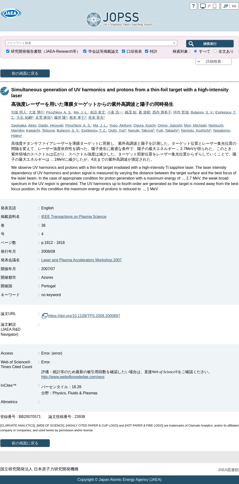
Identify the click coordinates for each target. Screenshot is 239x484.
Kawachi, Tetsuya (40, 130)
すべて (204, 51)
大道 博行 (36, 112)
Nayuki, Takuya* (141, 130)
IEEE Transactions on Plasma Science (73, 217)
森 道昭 (144, 112)
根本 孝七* (77, 117)
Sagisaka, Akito (23, 125)
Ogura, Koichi (144, 125)
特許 (153, 51)
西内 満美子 (161, 112)
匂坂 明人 (18, 112)
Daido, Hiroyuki (50, 125)
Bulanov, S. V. (202, 112)
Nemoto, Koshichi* (196, 130)
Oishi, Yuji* (117, 130)
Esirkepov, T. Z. (93, 130)
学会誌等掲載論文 (103, 51)
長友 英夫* (96, 117)
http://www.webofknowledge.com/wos (72, 377)
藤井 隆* (60, 117)
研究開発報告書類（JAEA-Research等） (45, 51)
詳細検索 (213, 61)
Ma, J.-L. (81, 112)
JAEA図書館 (228, 470)
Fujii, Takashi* (167, 130)
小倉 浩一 (115, 112)
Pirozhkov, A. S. (59, 112)
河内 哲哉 (180, 112)
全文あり (226, 51)
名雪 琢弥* (43, 117)
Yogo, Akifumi (120, 125)
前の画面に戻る (25, 73)
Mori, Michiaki (195, 125)
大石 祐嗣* (24, 117)
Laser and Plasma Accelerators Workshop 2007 (81, 260)
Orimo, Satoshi (170, 125)
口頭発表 (134, 51)
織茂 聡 (130, 112)
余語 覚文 (97, 112)
